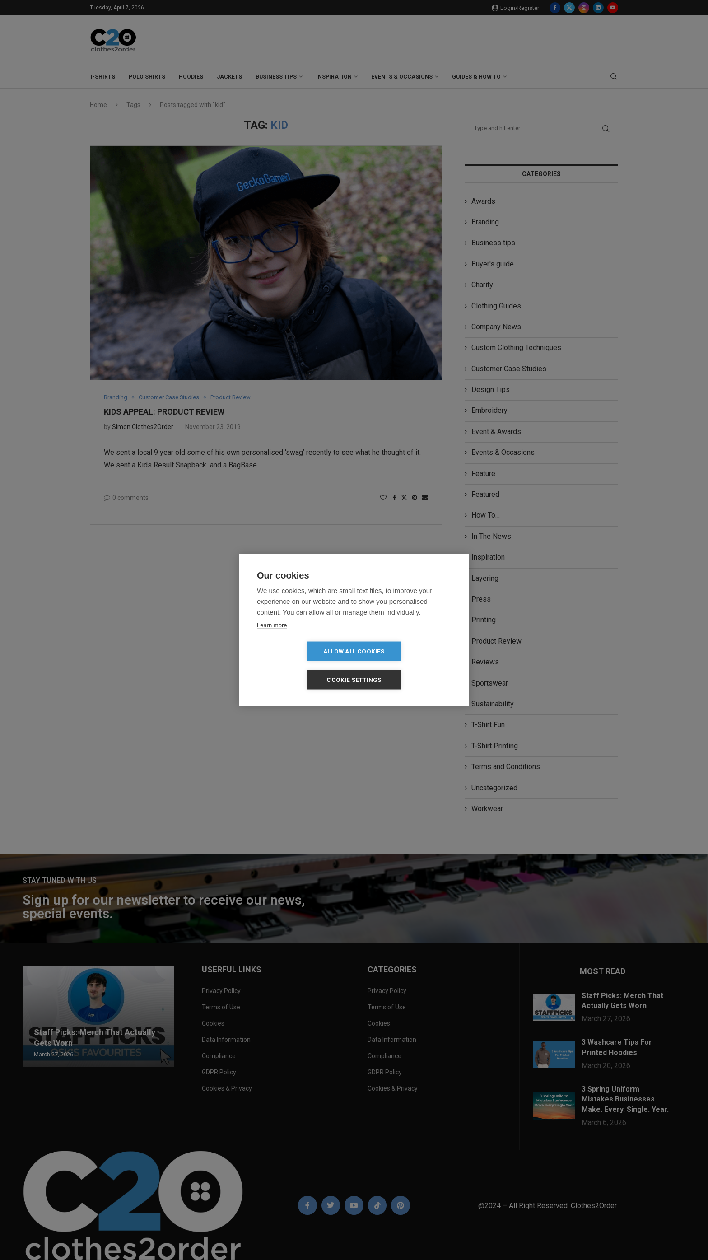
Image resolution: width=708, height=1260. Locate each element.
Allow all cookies (301, 665)
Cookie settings (406, 665)
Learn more (272, 639)
